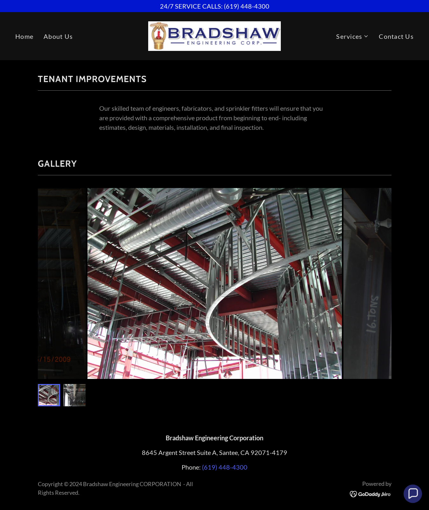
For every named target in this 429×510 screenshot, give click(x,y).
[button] (352, 36)
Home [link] (24, 36)
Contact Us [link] (396, 36)
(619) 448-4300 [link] (224, 467)
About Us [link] (58, 36)
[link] (214, 35)
